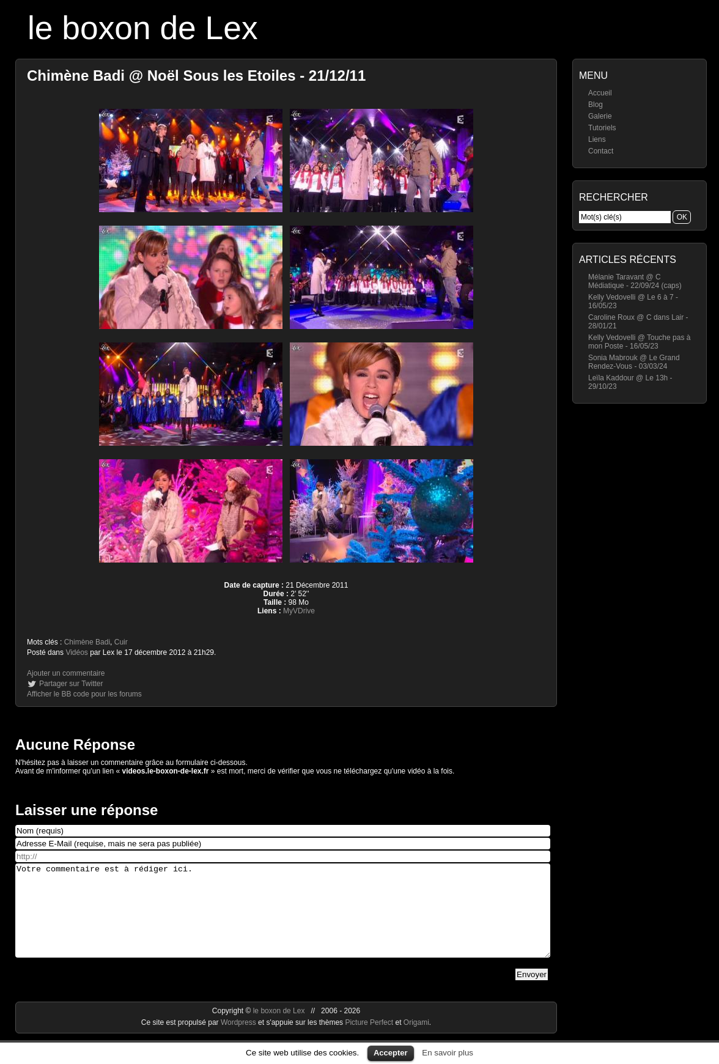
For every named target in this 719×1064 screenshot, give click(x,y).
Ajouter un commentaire (66, 673)
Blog (595, 104)
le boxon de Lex (143, 28)
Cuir (121, 642)
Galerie (600, 116)
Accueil (600, 93)
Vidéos (76, 652)
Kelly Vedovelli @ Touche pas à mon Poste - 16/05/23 (639, 341)
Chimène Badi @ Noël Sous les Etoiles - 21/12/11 (196, 75)
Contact (600, 151)
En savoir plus (447, 1052)
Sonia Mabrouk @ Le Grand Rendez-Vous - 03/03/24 (634, 362)
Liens (597, 139)
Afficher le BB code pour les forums (84, 694)
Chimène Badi (87, 642)
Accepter (391, 1052)
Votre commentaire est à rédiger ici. (282, 919)
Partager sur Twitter (71, 683)
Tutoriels (602, 128)
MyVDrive (299, 611)
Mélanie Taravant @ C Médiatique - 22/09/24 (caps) (635, 281)
